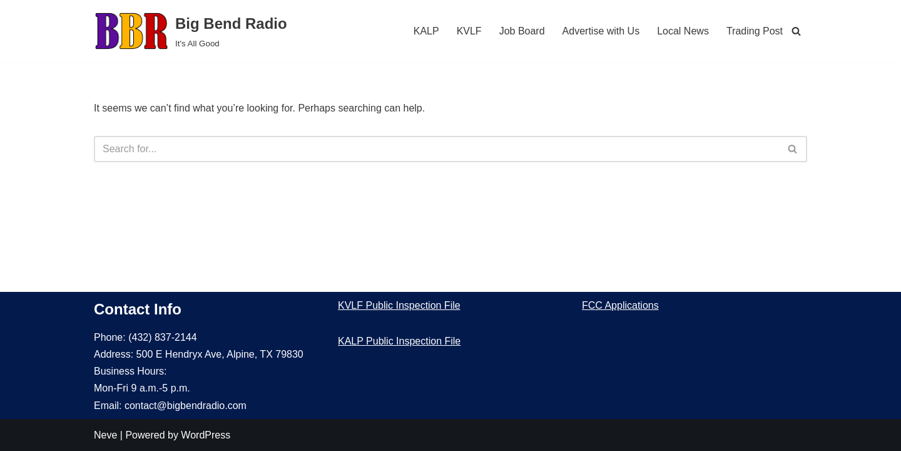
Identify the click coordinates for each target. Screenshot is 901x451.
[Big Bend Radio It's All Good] (190, 31)
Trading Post (754, 31)
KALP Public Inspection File (399, 341)
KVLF (469, 31)
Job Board (522, 31)
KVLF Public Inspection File (399, 305)
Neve (105, 435)
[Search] (796, 31)
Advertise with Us (601, 31)
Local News (683, 31)
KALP (426, 31)
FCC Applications (620, 305)
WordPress (205, 435)
